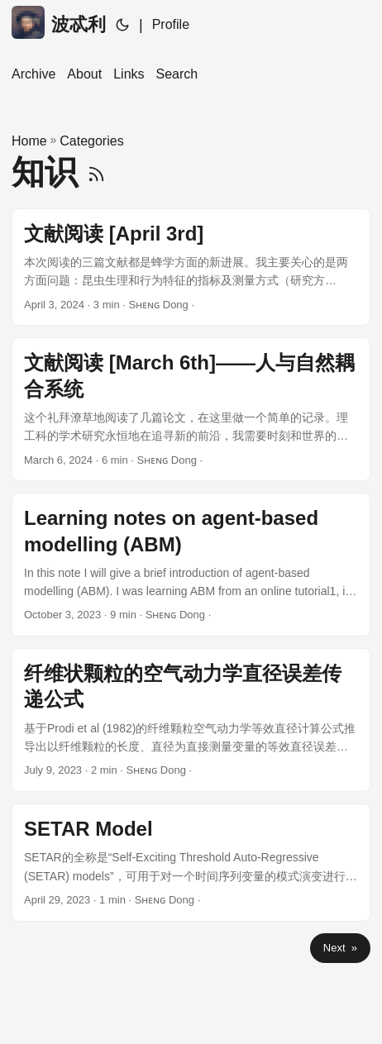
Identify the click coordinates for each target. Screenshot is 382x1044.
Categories (91, 141)
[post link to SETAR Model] (191, 862)
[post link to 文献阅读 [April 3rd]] (191, 267)
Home (29, 141)
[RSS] (96, 172)
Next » (340, 948)
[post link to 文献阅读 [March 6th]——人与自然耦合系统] (191, 409)
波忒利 (59, 22)
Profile (170, 24)
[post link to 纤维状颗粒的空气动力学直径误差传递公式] (191, 720)
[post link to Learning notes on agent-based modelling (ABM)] (191, 564)
